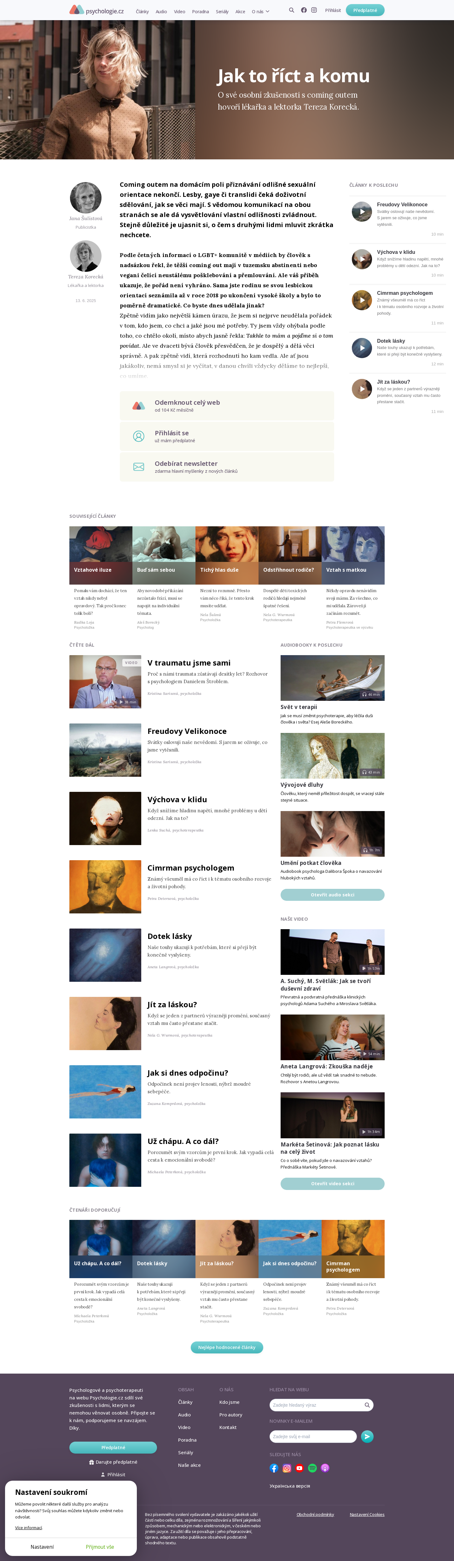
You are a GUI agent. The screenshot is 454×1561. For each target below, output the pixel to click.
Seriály (222, 11)
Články (142, 11)
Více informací (28, 1527)
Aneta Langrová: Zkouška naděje (327, 1066)
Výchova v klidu (396, 252)
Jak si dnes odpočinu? (188, 1072)
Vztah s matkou (346, 569)
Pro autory (230, 1414)
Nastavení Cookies (367, 1514)
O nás (258, 11)
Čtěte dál (82, 645)
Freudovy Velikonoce (402, 204)
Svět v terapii (299, 707)
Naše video (294, 919)
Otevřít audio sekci (332, 895)
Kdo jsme (229, 1402)
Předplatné (365, 10)
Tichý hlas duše (219, 569)
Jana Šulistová (85, 218)
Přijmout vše (100, 1546)
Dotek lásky (391, 341)
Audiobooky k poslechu (311, 645)
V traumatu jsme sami (189, 662)
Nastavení (42, 1546)
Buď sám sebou (156, 569)
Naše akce (189, 1465)
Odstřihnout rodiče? (288, 569)
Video (179, 11)
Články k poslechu (373, 185)
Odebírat (367, 1436)
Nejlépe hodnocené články (227, 1347)
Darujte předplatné (113, 1462)
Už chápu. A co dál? (183, 1141)
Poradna (200, 11)
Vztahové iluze (93, 569)
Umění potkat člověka (311, 862)
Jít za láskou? (393, 382)
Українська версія (290, 1486)
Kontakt (227, 1427)
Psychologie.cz (96, 9)
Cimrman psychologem (405, 293)
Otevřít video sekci (332, 1183)
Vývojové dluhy (302, 784)
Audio (161, 11)
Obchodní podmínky (315, 1514)
